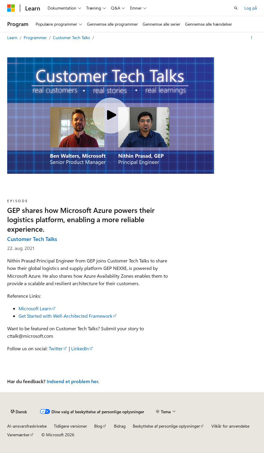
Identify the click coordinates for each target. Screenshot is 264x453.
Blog (98, 426)
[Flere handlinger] (251, 37)
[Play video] (111, 115)
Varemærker (18, 434)
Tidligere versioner (70, 426)
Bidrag (120, 426)
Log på (250, 8)
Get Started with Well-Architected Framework (65, 316)
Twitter (56, 348)
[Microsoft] (11, 8)
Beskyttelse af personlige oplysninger (166, 426)
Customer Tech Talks (72, 37)
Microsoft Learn (35, 308)
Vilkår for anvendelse (230, 426)
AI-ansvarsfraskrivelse (27, 426)
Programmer (36, 37)
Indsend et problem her (72, 381)
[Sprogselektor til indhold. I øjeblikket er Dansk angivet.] (18, 411)
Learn (13, 37)
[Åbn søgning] (236, 8)
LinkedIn (80, 348)
